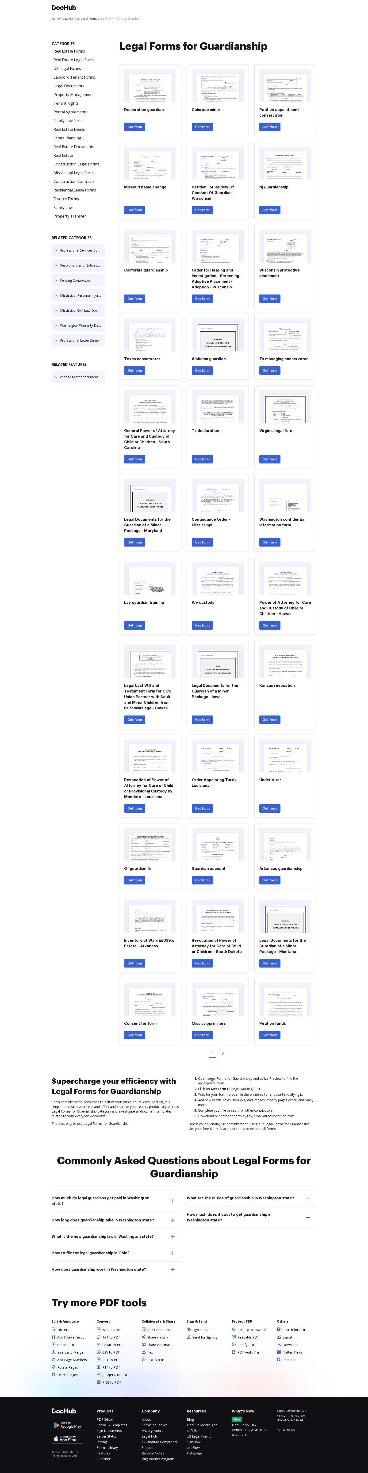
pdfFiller (193, 1430)
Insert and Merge (70, 1352)
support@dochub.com (292, 1411)
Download (290, 1345)
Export (287, 1337)
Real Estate (63, 155)
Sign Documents (109, 1430)
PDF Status (156, 1360)
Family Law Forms (69, 120)
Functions (104, 1459)
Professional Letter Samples (81, 340)
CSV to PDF (111, 1352)
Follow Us (288, 1430)
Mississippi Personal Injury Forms (82, 295)
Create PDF (66, 1345)
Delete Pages (67, 1375)
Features (103, 1453)
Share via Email (158, 1345)
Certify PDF (246, 1345)
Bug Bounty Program (158, 1459)
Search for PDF (294, 1330)
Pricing (102, 1442)
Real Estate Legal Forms (75, 59)
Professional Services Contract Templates (82, 250)
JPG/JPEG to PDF (115, 1375)
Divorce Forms (66, 198)
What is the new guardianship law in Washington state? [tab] (113, 1237)
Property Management (74, 94)
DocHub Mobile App (202, 1425)
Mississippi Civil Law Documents (82, 310)
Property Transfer (70, 216)
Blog (190, 1419)
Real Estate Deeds (69, 129)
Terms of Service (155, 1425)
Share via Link (157, 1337)
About (146, 1419)
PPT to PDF (111, 1360)
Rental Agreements (70, 112)
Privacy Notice (153, 1430)
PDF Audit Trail (249, 1352)
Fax (150, 1352)
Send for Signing (204, 1337)
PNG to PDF (111, 1382)
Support (148, 1447)
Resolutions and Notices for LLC (82, 265)
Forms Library (107, 1447)
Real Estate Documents (74, 146)
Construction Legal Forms (76, 164)
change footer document (79, 377)
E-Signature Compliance (160, 1442)
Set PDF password (252, 1330)
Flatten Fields (293, 1352)
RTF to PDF (111, 1367)
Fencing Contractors (75, 280)
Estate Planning (67, 138)
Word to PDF (112, 1330)
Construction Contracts (74, 181)
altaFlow (193, 1447)
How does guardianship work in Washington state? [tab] (113, 1269)
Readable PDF (248, 1337)
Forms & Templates (112, 1425)
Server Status (107, 1436)
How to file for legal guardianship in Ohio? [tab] (113, 1253)
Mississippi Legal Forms (75, 172)
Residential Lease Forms (75, 190)
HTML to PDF (112, 1345)
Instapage (194, 1453)
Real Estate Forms (69, 51)
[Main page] (64, 8)
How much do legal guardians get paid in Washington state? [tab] (113, 1201)
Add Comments (159, 1330)
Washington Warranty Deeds (82, 325)
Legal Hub (149, 1436)
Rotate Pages (67, 1367)
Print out (289, 1360)
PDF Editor (105, 1419)
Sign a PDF (200, 1330)
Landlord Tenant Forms (74, 77)
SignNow (193, 1442)
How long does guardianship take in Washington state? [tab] (113, 1220)
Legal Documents (69, 85)
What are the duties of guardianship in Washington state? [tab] (248, 1198)
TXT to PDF (111, 1337)
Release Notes (153, 1453)
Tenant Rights (66, 103)
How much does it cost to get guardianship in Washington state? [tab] (248, 1217)
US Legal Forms (67, 68)
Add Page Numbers (72, 1360)
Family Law (63, 207)
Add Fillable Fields (70, 1337)
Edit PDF (63, 1330)
